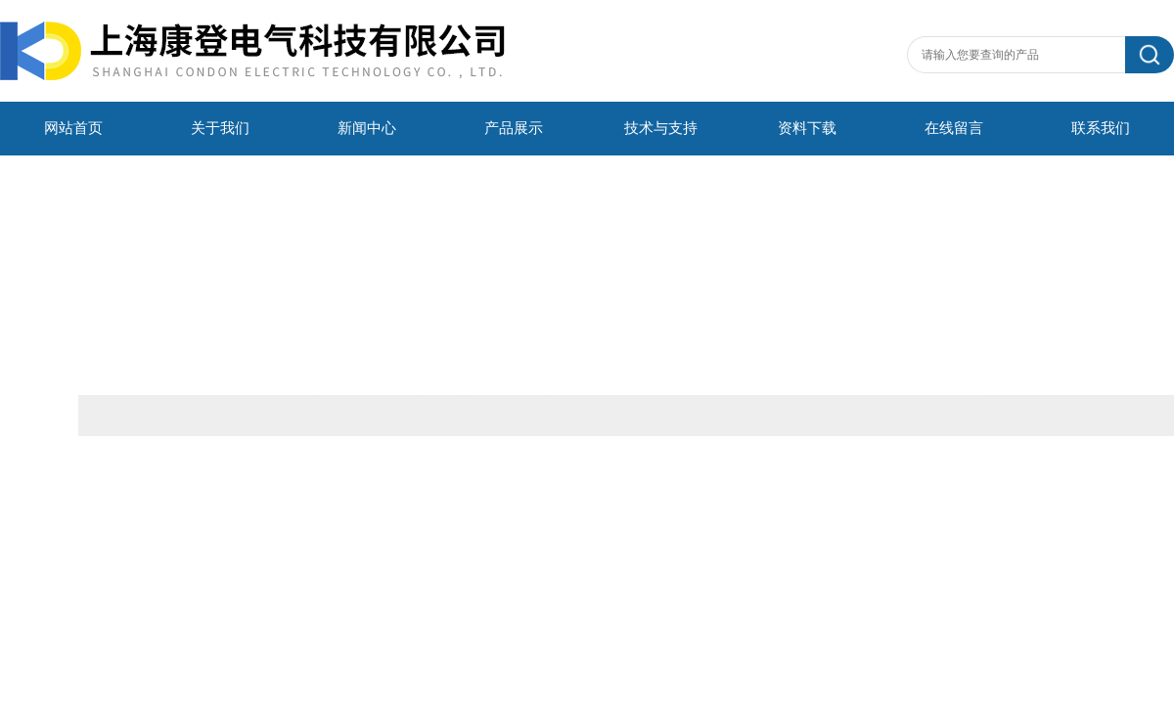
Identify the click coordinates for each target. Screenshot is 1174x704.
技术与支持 (661, 128)
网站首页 (73, 128)
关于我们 (220, 128)
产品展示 (513, 128)
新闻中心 (367, 128)
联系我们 (1100, 128)
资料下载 (807, 128)
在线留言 (954, 128)
